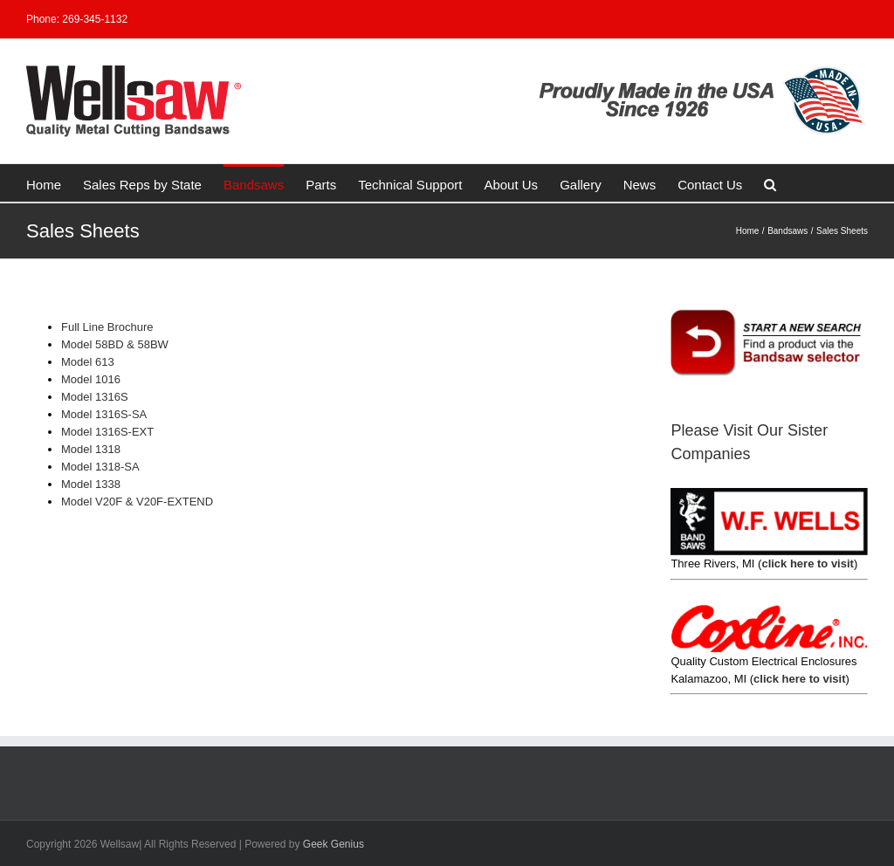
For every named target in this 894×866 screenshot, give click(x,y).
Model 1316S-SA (104, 414)
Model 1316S (94, 396)
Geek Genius (333, 844)
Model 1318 (90, 449)
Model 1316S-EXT (107, 431)
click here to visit (807, 563)
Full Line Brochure (107, 326)
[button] (770, 183)
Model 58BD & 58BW (114, 344)
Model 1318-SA (100, 466)
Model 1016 (90, 379)
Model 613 (87, 361)
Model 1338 (90, 484)
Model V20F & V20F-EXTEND (137, 501)
